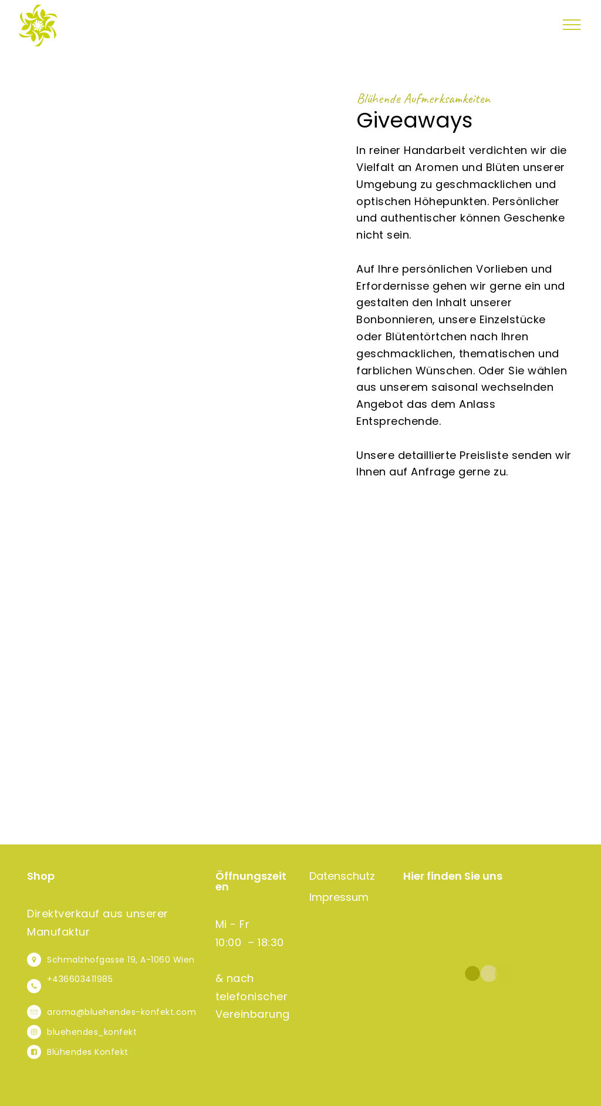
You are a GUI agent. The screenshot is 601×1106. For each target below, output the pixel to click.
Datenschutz (342, 876)
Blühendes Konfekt (88, 1052)
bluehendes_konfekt (92, 1032)
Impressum (339, 897)
